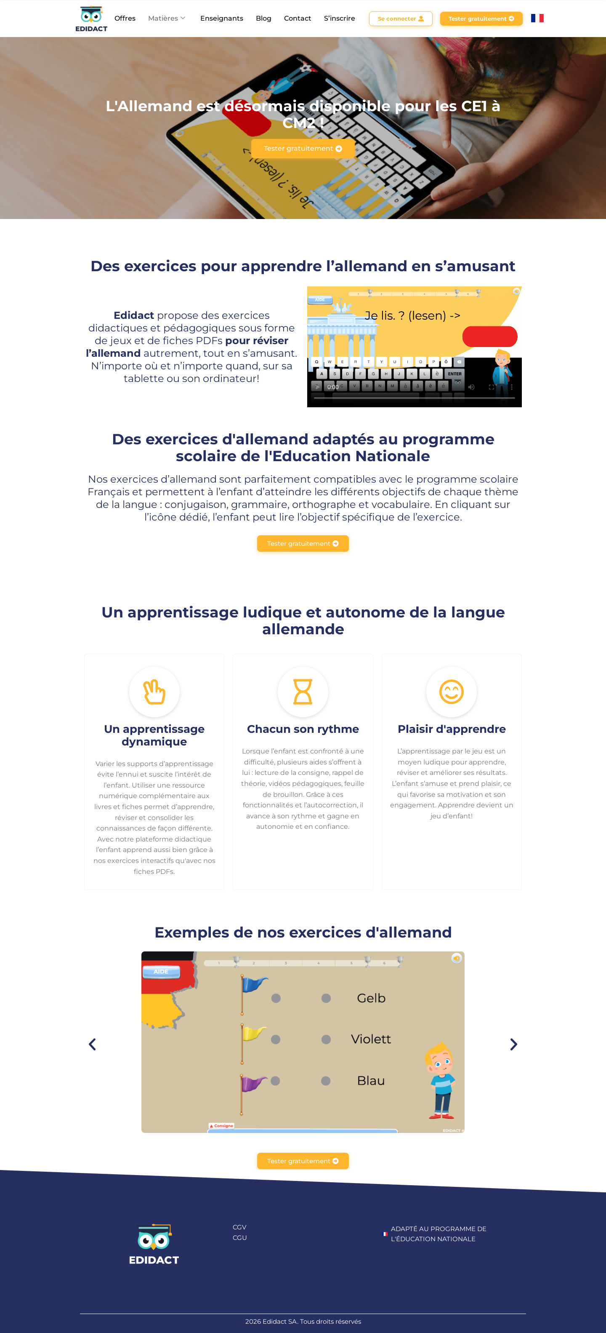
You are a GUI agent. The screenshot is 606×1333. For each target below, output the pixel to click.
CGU (240, 1238)
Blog (263, 18)
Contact (297, 18)
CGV (239, 1227)
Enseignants (221, 18)
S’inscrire (339, 18)
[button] (92, 1044)
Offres (125, 18)
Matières (166, 18)
